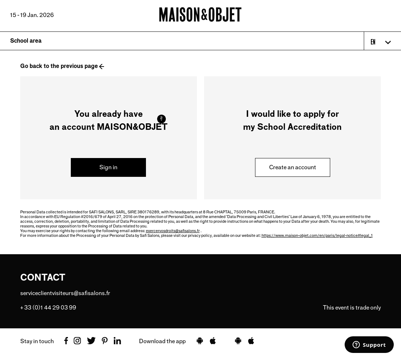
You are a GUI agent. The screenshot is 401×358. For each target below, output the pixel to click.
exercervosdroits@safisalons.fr (173, 230)
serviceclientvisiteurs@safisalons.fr (65, 293)
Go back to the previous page (59, 66)
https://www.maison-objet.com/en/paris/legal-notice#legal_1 (317, 235)
